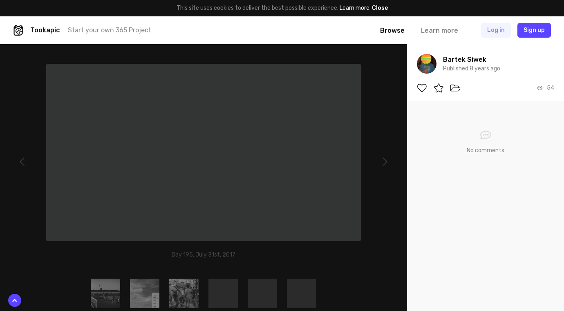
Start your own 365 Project (109, 30)
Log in (496, 30)
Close (380, 8)
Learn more (354, 8)
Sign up (534, 30)
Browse (392, 30)
